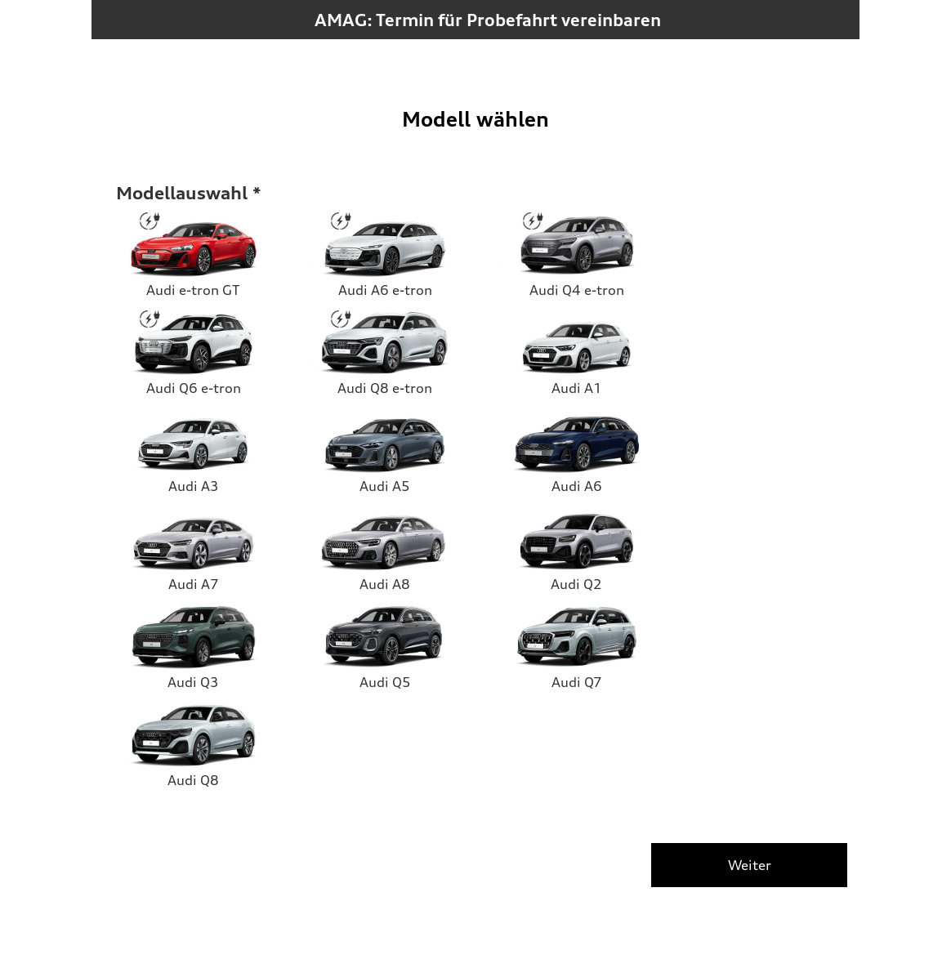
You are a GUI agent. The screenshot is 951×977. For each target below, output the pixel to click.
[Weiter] (749, 865)
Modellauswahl (182, 192)
